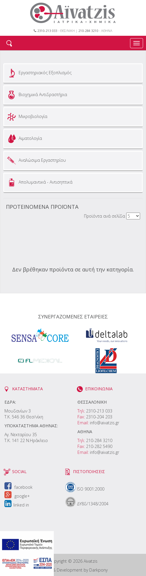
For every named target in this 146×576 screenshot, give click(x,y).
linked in (16, 505)
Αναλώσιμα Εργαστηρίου (36, 160)
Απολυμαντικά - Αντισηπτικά (39, 182)
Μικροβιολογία (26, 117)
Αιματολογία (24, 139)
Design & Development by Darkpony (73, 570)
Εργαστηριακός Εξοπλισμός (39, 73)
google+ (17, 496)
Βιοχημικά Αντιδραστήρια (36, 95)
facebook (18, 487)
